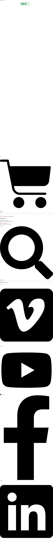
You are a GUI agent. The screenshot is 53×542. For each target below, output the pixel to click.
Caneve (1, 216)
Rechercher (1, 225)
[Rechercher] (0, 215)
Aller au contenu (2, 0)
